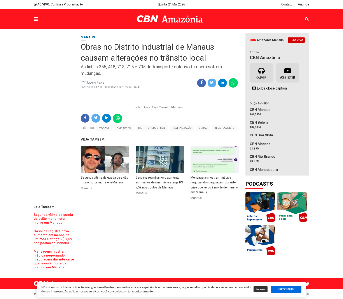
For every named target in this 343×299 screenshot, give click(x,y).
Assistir (287, 72)
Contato (286, 4)
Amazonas (124, 128)
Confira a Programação (58, 4)
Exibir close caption (268, 88)
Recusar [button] (260, 289)
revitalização (182, 128)
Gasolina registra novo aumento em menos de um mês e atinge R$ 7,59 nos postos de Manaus (53, 237)
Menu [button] (45, 19)
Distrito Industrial (152, 128)
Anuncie (303, 4)
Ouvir (261, 72)
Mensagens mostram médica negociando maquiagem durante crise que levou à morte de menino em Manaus (54, 259)
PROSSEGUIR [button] (286, 289)
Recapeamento (224, 128)
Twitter (307, 284)
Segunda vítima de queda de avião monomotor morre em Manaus (53, 219)
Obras (203, 128)
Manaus (104, 128)
